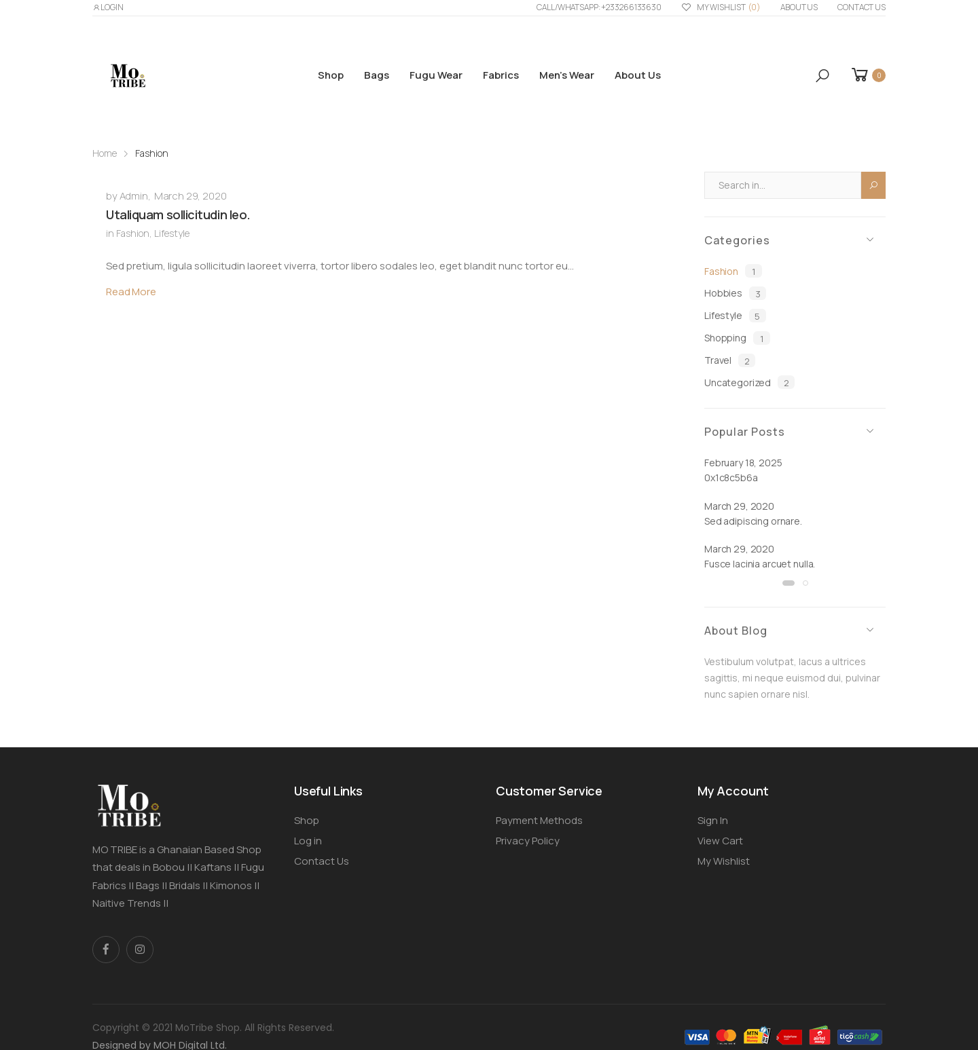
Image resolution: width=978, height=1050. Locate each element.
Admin (134, 196)
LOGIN (108, 7)
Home (104, 153)
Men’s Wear (566, 75)
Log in (308, 840)
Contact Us (861, 7)
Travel (729, 360)
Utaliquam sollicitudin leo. (178, 214)
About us (799, 7)
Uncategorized (749, 382)
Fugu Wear (436, 75)
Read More (131, 291)
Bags (376, 75)
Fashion (132, 233)
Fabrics (501, 75)
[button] (822, 75)
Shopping (737, 338)
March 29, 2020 (190, 196)
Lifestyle (171, 233)
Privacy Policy (528, 840)
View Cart (720, 840)
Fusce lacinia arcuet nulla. (759, 563)
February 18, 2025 (743, 462)
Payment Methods (539, 820)
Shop (331, 75)
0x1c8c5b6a (731, 477)
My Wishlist (721, 8)
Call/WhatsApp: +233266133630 (599, 7)
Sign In (713, 820)
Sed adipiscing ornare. (753, 520)
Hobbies (735, 293)
